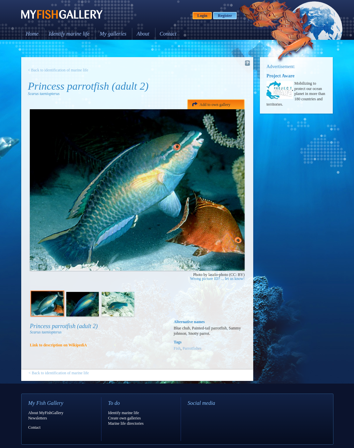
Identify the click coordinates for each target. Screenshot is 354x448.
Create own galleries (124, 418)
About (143, 34)
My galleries (113, 34)
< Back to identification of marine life (58, 70)
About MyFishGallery (45, 412)
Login (202, 15)
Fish (177, 348)
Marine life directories (126, 423)
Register (225, 15)
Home (32, 34)
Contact (168, 34)
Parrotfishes (192, 348)
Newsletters (37, 418)
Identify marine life (69, 34)
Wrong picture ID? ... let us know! (217, 278)
